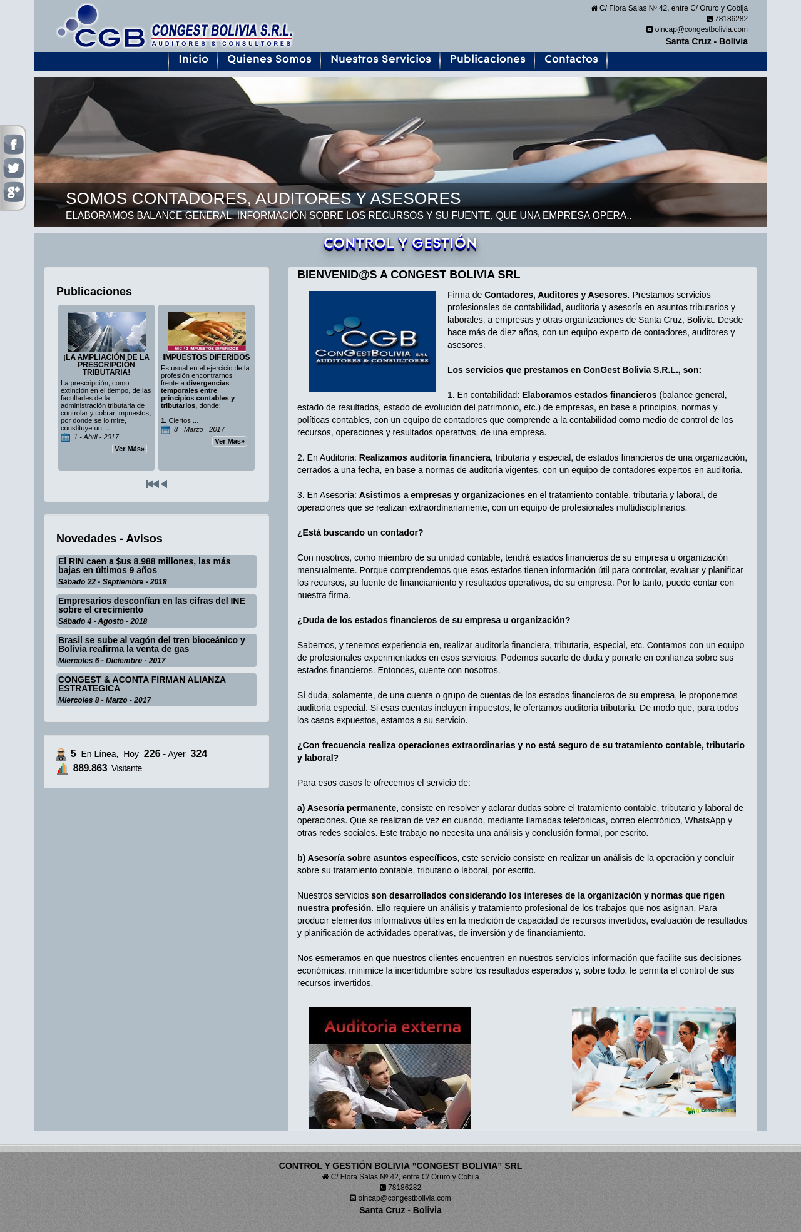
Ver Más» (130, 448)
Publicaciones (488, 59)
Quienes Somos (269, 59)
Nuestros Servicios (380, 59)
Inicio (193, 59)
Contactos (571, 59)
